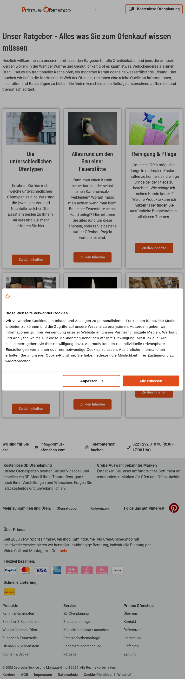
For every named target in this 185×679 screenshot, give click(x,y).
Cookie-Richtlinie (60, 355)
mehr (63, 550)
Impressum (43, 675)
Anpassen (91, 381)
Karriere (8, 675)
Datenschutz (68, 675)
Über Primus (14, 529)
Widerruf (124, 675)
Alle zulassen (150, 381)
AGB (24, 675)
